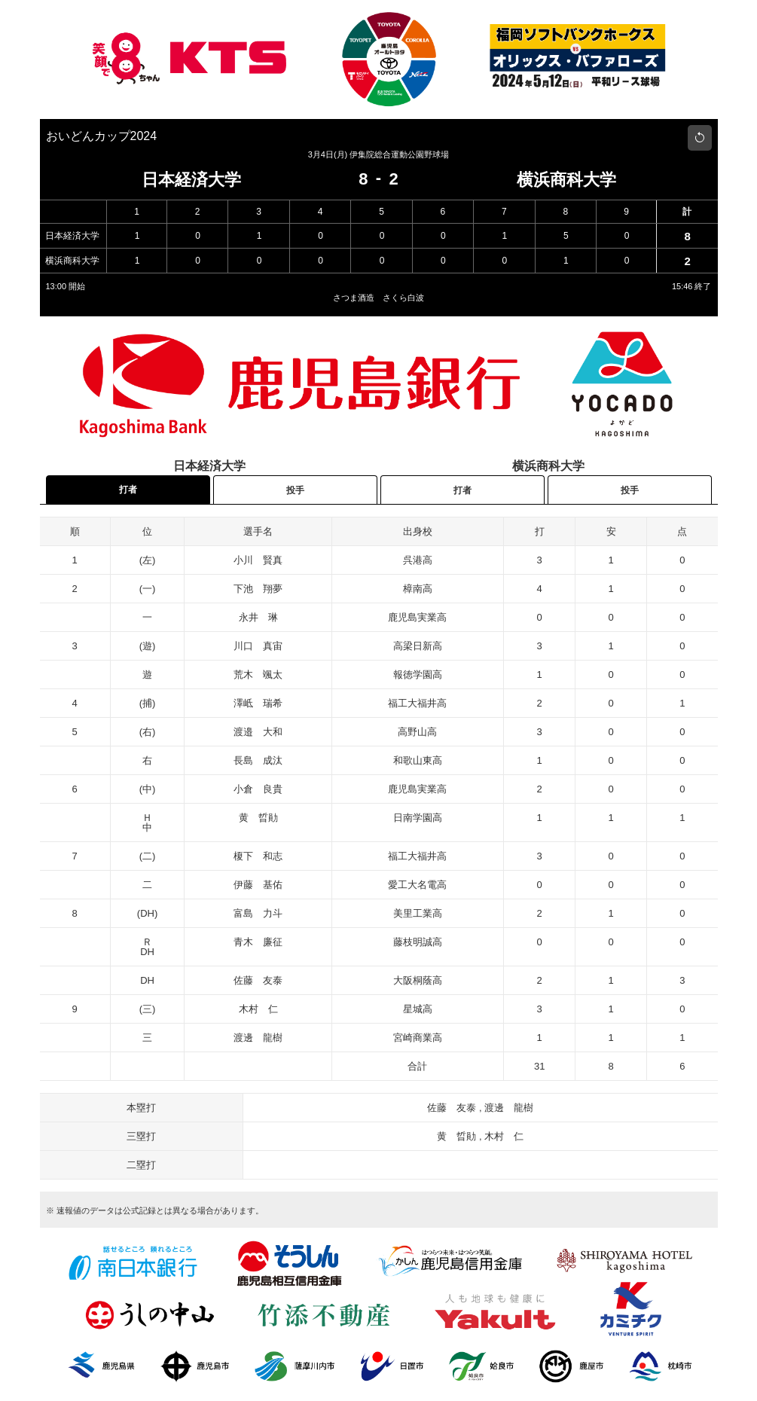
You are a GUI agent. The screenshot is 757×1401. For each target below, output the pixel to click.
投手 (295, 490)
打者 (128, 489)
